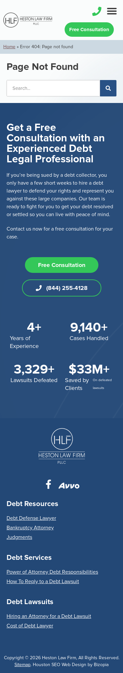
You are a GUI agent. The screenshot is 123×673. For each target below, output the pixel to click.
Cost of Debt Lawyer (30, 625)
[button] (112, 11)
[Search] (108, 88)
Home (9, 47)
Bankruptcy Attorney (30, 527)
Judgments (19, 537)
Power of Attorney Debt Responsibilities (52, 572)
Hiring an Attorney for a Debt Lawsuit (49, 616)
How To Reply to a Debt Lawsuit (43, 581)
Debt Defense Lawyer (31, 518)
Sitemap (22, 664)
